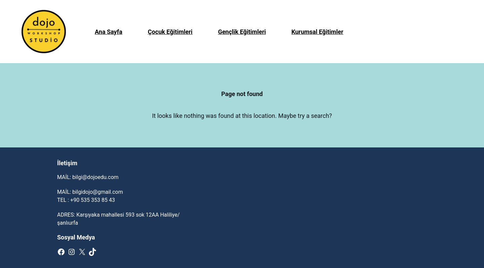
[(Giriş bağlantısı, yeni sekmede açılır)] (43, 31)
